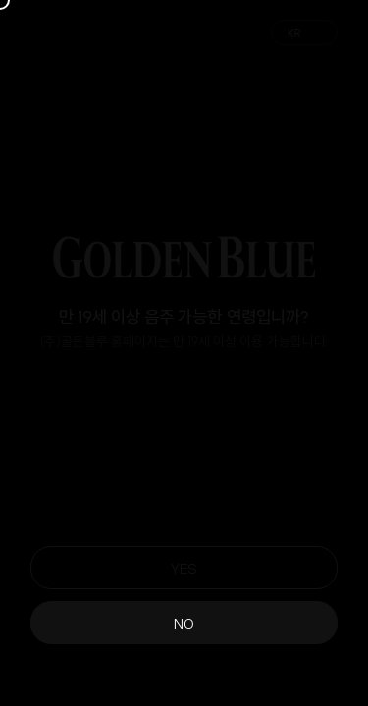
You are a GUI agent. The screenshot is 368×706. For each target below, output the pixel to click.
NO (184, 622)
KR (294, 32)
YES (184, 567)
